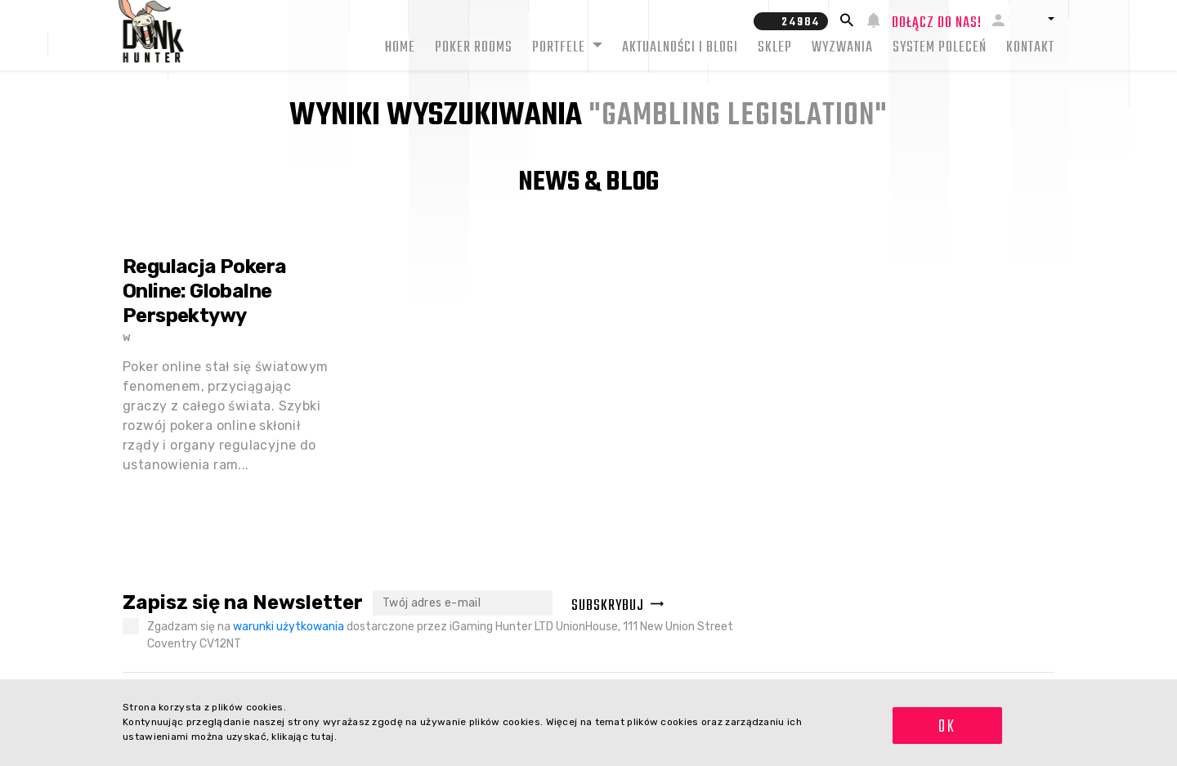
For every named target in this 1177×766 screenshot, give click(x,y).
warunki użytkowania (288, 627)
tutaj (322, 736)
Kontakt (1030, 48)
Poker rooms (473, 48)
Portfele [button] (560, 48)
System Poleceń (940, 48)
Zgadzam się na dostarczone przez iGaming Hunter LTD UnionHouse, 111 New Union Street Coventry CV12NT (440, 635)
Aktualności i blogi (680, 48)
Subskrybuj (618, 606)
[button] (1035, 19)
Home (400, 48)
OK (946, 727)
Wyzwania (842, 48)
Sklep (775, 48)
